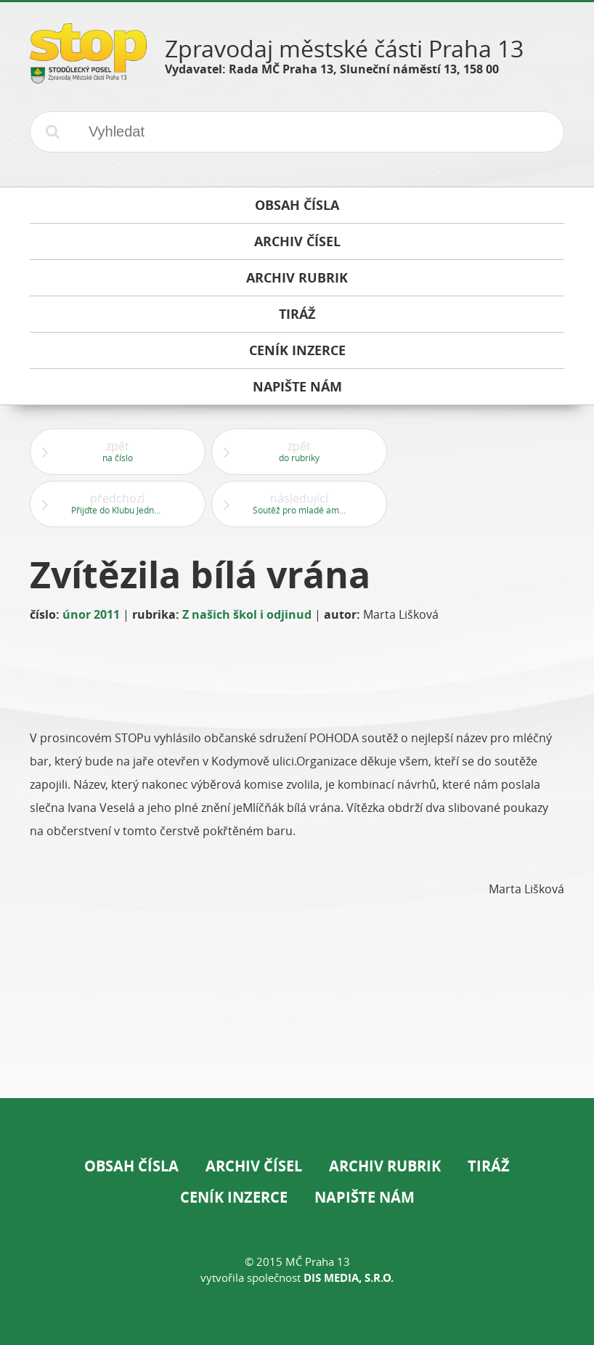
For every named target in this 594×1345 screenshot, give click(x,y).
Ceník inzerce (234, 1197)
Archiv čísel (254, 1166)
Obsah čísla (131, 1166)
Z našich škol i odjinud (247, 614)
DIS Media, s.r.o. (349, 1277)
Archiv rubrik (385, 1166)
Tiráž (489, 1166)
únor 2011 (91, 614)
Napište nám (364, 1197)
